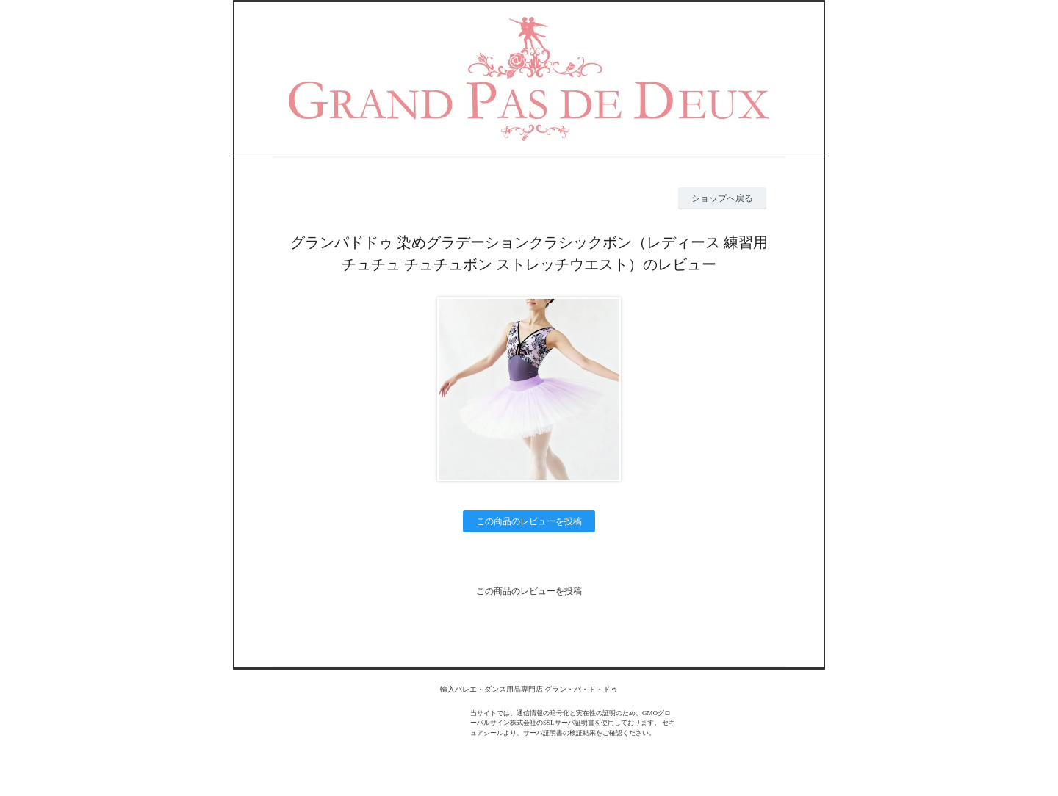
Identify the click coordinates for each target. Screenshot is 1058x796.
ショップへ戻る (722, 198)
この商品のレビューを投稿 (529, 521)
